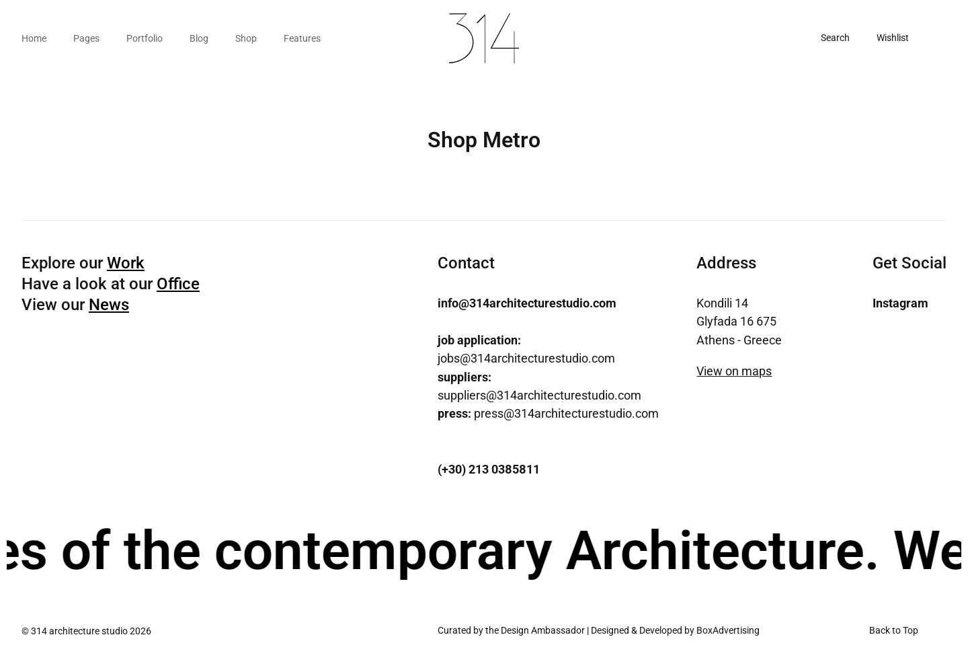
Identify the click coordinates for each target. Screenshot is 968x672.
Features (302, 38)
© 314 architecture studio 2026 (86, 631)
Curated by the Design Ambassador (511, 630)
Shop (246, 38)
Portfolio (144, 38)
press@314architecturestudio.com (548, 413)
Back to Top (893, 630)
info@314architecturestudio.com (527, 303)
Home (34, 38)
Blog (199, 38)
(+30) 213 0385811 (489, 469)
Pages (86, 38)
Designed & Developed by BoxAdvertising (675, 630)
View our (75, 304)
